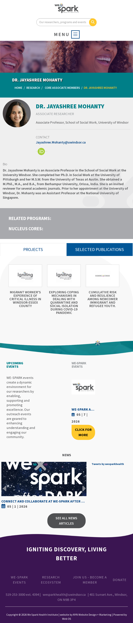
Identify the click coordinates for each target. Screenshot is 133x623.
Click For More (83, 432)
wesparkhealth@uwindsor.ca (64, 594)
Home (18, 88)
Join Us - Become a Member (90, 580)
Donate (119, 580)
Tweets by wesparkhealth (108, 464)
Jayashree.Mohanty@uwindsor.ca (61, 142)
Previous (5, 486)
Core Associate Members (62, 88)
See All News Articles (66, 521)
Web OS (66, 618)
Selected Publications (99, 249)
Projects (33, 249)
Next (83, 486)
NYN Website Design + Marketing (92, 614)
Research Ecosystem (51, 580)
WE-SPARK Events (19, 580)
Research (33, 88)
